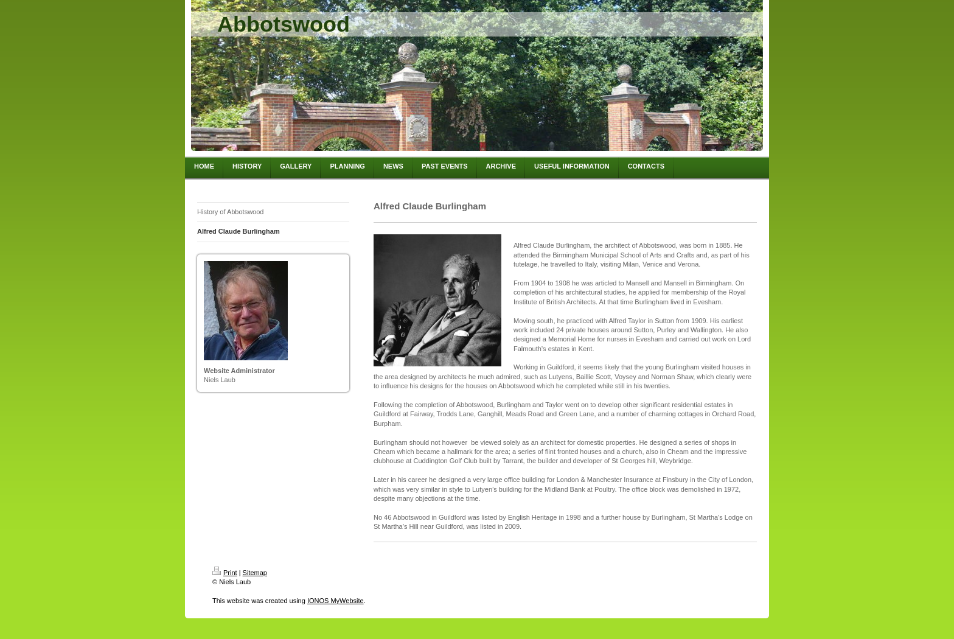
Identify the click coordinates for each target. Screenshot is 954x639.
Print (224, 572)
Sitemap (255, 572)
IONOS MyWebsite (335, 600)
